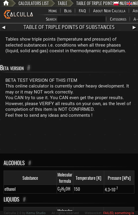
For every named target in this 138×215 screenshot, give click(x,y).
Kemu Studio (36, 213)
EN (132, 3)
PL (118, 3)
